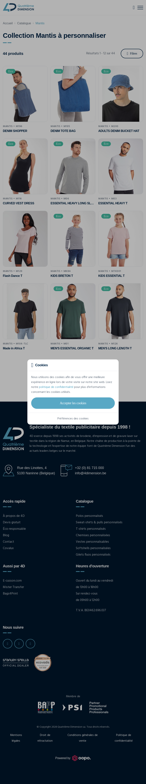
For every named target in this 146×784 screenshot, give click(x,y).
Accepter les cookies (73, 403)
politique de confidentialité (56, 387)
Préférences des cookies (73, 418)
